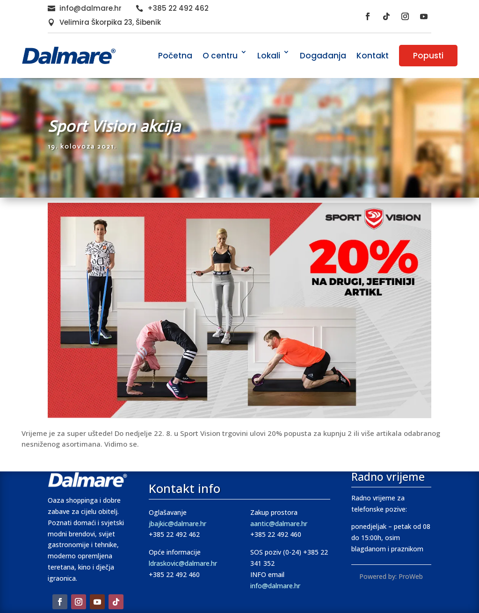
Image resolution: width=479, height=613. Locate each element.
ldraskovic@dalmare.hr (183, 563)
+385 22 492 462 (178, 8)
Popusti (428, 55)
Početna (175, 55)
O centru (220, 55)
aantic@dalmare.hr (278, 523)
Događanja (323, 55)
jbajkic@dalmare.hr (177, 523)
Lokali (268, 55)
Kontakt (372, 55)
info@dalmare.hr (90, 8)
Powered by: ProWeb (391, 576)
